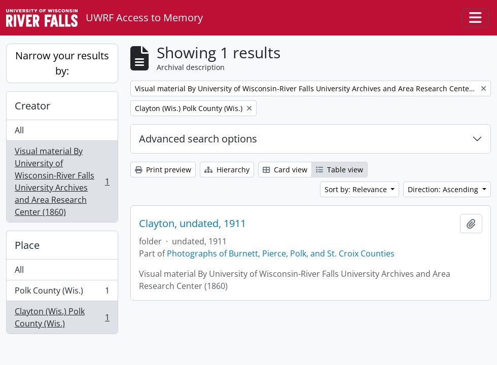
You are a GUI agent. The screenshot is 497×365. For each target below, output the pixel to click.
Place (27, 245)
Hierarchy (227, 169)
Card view (285, 169)
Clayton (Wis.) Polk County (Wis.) (62, 317)
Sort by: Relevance (357, 189)
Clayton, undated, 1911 (192, 223)
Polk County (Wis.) (62, 292)
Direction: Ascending (444, 189)
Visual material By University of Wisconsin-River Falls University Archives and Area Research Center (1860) (62, 181)
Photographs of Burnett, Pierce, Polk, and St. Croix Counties (281, 253)
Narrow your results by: (62, 63)
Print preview (163, 169)
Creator (32, 106)
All (19, 130)
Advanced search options (198, 138)
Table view (339, 169)
